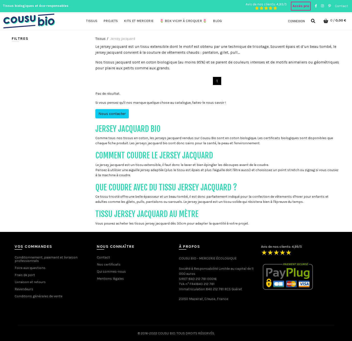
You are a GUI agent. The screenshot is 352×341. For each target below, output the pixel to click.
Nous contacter (112, 113)
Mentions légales (110, 279)
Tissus (100, 39)
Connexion (296, 21)
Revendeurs (24, 289)
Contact (341, 6)
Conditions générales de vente (38, 296)
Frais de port (25, 275)
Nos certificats (109, 264)
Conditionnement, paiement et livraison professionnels (46, 259)
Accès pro (301, 6)
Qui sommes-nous (111, 271)
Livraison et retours (30, 282)
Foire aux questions (30, 268)
